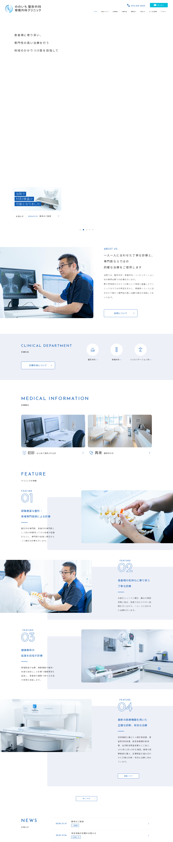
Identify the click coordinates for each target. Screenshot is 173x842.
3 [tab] (86, 21)
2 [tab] (83, 21)
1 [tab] (80, 21)
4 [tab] (90, 21)
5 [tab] (93, 21)
